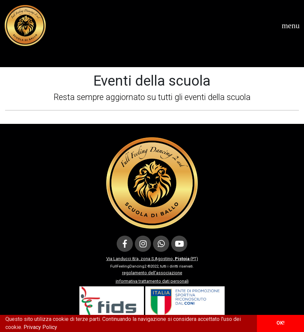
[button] (60, 328)
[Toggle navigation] (290, 25)
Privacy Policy (40, 327)
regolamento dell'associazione (152, 272)
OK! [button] (280, 323)
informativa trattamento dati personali (152, 281)
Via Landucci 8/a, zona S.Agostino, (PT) (152, 258)
